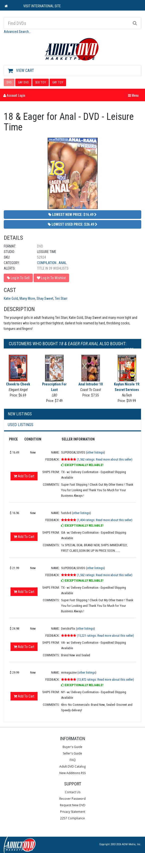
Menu (134, 95)
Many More (27, 298)
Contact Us (72, 792)
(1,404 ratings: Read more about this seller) (104, 520)
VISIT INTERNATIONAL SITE (42, 6)
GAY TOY (57, 82)
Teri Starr (61, 298)
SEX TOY (40, 82)
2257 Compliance (72, 818)
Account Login (14, 95)
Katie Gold (11, 298)
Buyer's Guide (72, 747)
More (130, 349)
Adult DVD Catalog (72, 766)
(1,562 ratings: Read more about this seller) (104, 459)
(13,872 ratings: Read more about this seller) (105, 679)
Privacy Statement (72, 812)
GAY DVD (23, 82)
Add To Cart (24, 476)
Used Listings (20, 424)
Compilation (47, 263)
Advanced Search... (17, 32)
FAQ (73, 760)
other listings (95, 452)
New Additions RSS (72, 773)
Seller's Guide (72, 753)
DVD (9, 82)
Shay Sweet (45, 298)
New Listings (20, 414)
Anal (63, 263)
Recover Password (72, 798)
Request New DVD (72, 805)
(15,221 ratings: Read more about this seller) (105, 635)
